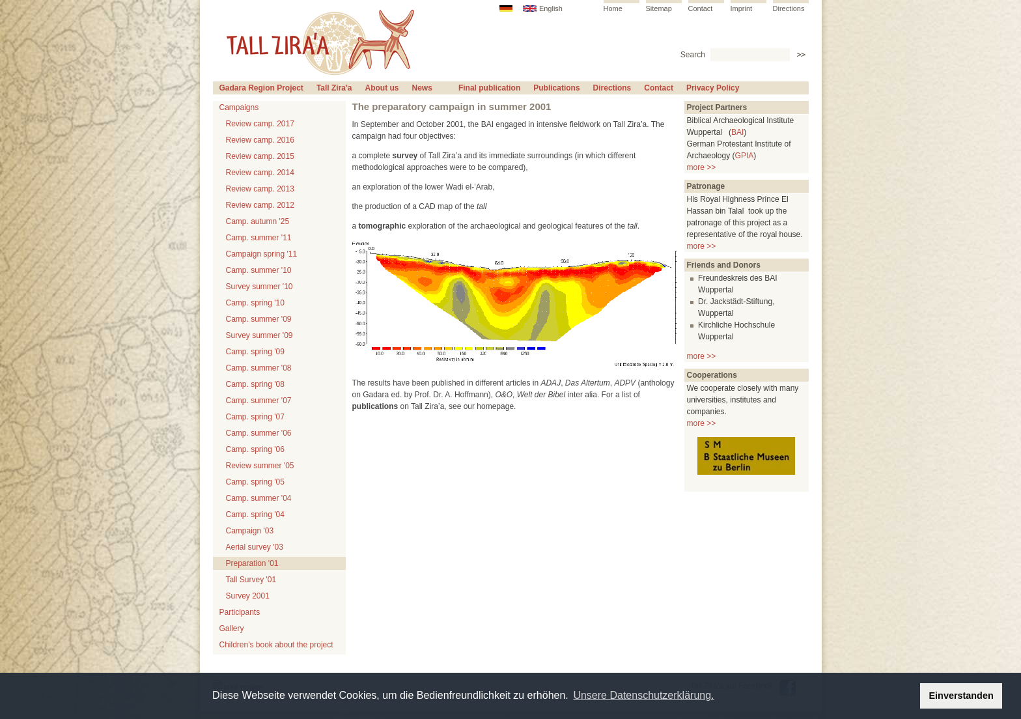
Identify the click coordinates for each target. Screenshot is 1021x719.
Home (613, 8)
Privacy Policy (712, 87)
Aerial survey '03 (254, 547)
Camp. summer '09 (259, 319)
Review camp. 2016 (260, 140)
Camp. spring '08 (255, 384)
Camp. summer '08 (259, 368)
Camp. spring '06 (255, 449)
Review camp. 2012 (260, 205)
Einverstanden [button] (961, 695)
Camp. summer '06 (259, 433)
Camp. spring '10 (255, 302)
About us (382, 87)
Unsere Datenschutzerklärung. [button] (643, 695)
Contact (700, 8)
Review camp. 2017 (260, 123)
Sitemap (659, 8)
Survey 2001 (248, 595)
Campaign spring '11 (262, 254)
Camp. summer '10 (259, 270)
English (551, 8)
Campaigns (239, 107)
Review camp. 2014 (260, 172)
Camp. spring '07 (255, 416)
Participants (239, 612)
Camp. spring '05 (255, 481)
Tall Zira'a (334, 87)
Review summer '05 (260, 465)
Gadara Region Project (261, 87)
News (422, 87)
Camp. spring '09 (255, 351)
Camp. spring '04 (255, 514)
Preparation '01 (252, 563)
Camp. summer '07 (259, 400)
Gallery (231, 628)
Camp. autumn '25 (258, 221)
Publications (556, 87)
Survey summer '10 (259, 286)
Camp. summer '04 (259, 498)
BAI (737, 132)
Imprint (742, 8)
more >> (701, 167)
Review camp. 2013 (260, 188)
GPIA (744, 155)
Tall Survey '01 (251, 579)
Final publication (489, 87)
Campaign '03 (250, 530)
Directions (789, 8)
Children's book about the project (276, 644)
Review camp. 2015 (260, 156)
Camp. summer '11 (259, 237)
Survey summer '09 (259, 335)
